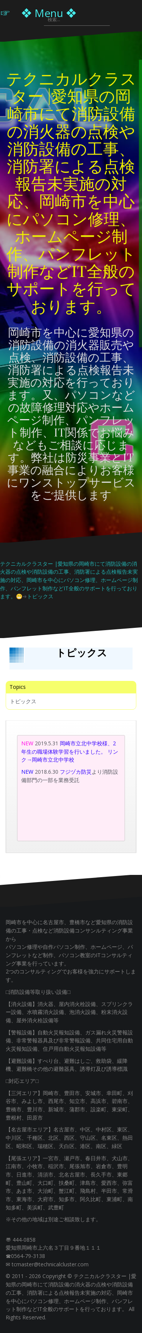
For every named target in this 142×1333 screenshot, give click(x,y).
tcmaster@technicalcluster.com (50, 1264)
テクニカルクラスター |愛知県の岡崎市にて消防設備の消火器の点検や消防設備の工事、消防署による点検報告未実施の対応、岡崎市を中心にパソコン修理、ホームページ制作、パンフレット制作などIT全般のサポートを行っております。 (71, 191)
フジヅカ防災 (76, 771)
